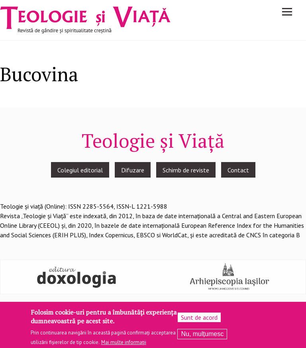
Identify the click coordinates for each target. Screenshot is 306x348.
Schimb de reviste (186, 170)
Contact (238, 170)
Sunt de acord (199, 320)
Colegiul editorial (80, 170)
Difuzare (132, 170)
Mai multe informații (123, 345)
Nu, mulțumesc (202, 336)
